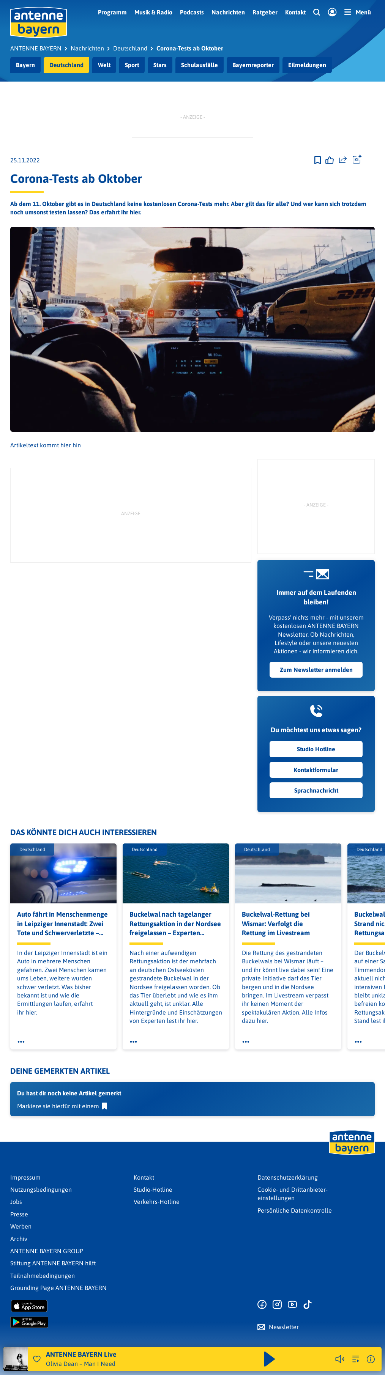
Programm (112, 12)
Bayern (25, 64)
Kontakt (295, 12)
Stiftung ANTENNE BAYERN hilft (53, 1263)
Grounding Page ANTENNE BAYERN (58, 1287)
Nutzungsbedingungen (41, 1189)
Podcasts (192, 12)
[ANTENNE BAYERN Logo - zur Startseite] (38, 22)
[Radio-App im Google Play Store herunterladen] (69, 1322)
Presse (19, 1214)
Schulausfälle (199, 64)
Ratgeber (265, 12)
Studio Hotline (316, 749)
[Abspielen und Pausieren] (269, 1359)
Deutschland (66, 64)
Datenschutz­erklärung (287, 1177)
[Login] (332, 12)
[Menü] (358, 12)
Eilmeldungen (307, 64)
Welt (104, 64)
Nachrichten (228, 12)
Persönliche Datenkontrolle (294, 1210)
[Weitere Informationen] (371, 1359)
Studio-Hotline (153, 1189)
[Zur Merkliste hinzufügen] (317, 160)
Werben (21, 1226)
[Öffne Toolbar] (357, 160)
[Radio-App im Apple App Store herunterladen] (69, 1306)
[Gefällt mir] (329, 160)
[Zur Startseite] (352, 1154)
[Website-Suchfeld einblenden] (316, 12)
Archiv (18, 1238)
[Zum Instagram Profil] (277, 1304)
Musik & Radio (153, 12)
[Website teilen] (343, 160)
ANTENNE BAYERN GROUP (46, 1251)
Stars (160, 64)
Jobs (16, 1201)
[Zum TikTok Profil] (307, 1304)
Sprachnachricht (316, 790)
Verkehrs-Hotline (157, 1201)
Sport (132, 64)
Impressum (25, 1177)
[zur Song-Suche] (356, 1359)
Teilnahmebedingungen (42, 1275)
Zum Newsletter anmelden (315, 669)
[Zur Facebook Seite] (262, 1304)
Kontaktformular (316, 769)
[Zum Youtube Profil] (292, 1304)
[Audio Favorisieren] (37, 1359)
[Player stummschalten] (339, 1359)
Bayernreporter (253, 64)
